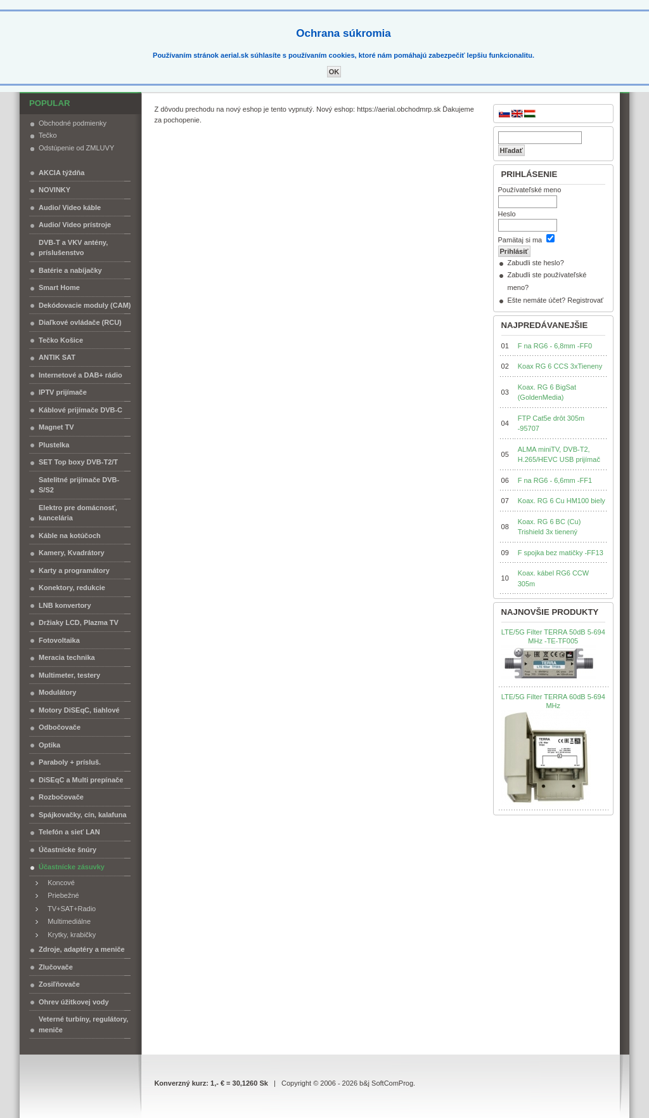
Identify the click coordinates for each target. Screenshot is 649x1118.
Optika (49, 745)
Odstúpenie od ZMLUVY (76, 148)
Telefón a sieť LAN (69, 832)
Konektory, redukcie (72, 587)
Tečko (48, 135)
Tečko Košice (61, 340)
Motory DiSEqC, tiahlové (79, 710)
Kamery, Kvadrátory (72, 552)
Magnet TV (56, 427)
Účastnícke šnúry (67, 849)
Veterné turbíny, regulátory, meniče (83, 1024)
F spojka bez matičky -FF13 (560, 552)
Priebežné (60, 895)
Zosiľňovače (59, 984)
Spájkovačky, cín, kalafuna (83, 815)
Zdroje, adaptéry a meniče (82, 949)
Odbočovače (59, 727)
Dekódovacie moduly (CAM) (85, 305)
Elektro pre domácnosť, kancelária (78, 513)
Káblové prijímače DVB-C (80, 410)
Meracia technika (67, 657)
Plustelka (54, 445)
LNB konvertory (65, 605)
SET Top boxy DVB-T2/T (78, 462)
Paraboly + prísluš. (70, 762)
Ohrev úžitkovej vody (74, 1002)
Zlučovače (56, 967)
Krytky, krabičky (69, 934)
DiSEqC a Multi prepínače (81, 780)
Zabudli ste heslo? (536, 262)
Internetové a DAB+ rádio (80, 375)
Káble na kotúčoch (70, 535)
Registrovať (585, 300)
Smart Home (59, 287)
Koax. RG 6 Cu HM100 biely (561, 500)
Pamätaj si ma (520, 240)
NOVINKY (54, 190)
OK (334, 72)
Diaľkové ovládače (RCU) (80, 322)
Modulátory (57, 692)
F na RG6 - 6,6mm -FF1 (555, 480)
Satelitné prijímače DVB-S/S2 (79, 485)
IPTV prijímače (63, 392)
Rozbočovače (61, 797)
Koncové (58, 882)
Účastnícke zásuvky (72, 867)
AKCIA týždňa (61, 172)
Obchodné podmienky (72, 123)
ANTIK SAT (57, 357)
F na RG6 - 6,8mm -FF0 (555, 346)
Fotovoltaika (59, 640)
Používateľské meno (530, 190)
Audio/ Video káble (70, 207)
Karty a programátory (74, 570)
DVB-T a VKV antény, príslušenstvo (73, 248)
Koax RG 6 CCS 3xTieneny (560, 366)
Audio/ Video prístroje (75, 224)
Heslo (507, 214)
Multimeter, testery (69, 675)
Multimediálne (66, 921)
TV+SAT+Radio (69, 908)
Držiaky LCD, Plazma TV (79, 622)
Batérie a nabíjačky (70, 270)
